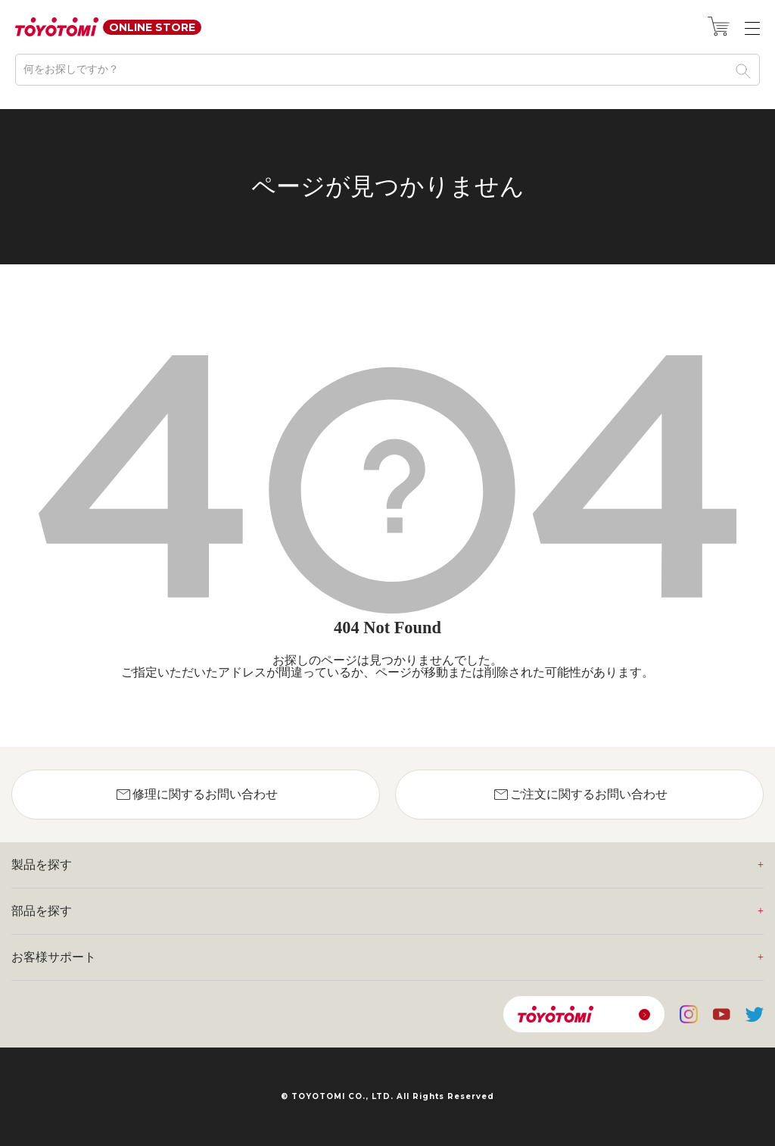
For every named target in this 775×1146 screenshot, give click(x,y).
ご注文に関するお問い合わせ (580, 794)
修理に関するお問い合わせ (196, 794)
